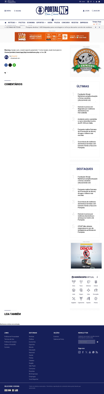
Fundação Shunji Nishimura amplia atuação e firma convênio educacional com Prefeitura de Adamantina (87, 98)
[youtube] (95, 1)
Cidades (31, 360)
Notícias (11, 22)
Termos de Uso (9, 339)
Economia (31, 22)
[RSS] (97, 352)
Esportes (40, 22)
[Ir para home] (5, 22)
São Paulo (32, 366)
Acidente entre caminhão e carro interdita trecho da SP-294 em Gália (87, 121)
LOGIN (86, 11)
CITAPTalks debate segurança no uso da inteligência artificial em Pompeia (87, 229)
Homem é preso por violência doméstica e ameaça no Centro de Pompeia (86, 217)
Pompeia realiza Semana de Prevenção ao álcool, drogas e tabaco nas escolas (87, 132)
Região (31, 363)
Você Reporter (33, 379)
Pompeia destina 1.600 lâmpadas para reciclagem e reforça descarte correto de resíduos (59, 27)
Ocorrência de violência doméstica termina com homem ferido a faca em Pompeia (87, 145)
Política (22, 22)
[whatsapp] (98, 1)
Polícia (57, 22)
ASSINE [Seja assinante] (17, 11)
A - (84, 1)
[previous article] (99, 27)
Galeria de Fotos (59, 339)
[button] (5, 11)
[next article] (96, 27)
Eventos (56, 336)
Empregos (84, 22)
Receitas (75, 22)
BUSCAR (96, 11)
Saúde (50, 22)
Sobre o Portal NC (10, 344)
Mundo (31, 347)
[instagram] (87, 1)
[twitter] (92, 1)
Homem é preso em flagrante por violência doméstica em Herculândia (86, 110)
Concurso (66, 22)
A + (83, 1)
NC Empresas (33, 374)
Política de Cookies (10, 342)
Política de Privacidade (11, 336)
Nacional (32, 352)
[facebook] (89, 1)
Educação (32, 350)
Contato (7, 347)
